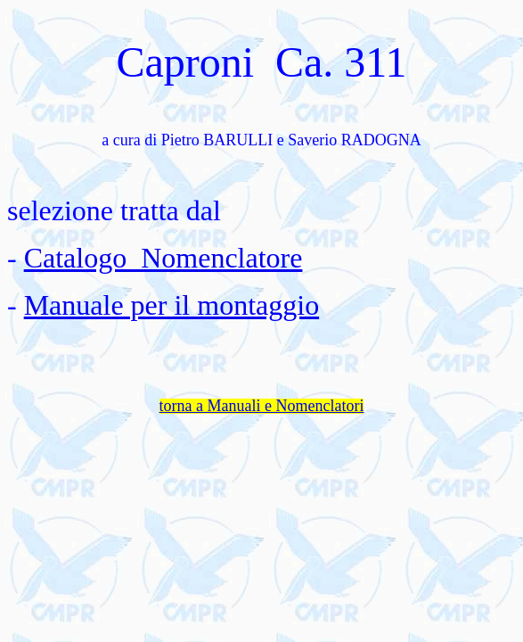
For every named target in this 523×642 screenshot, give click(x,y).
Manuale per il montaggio (171, 305)
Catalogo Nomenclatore (163, 258)
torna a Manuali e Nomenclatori (261, 406)
